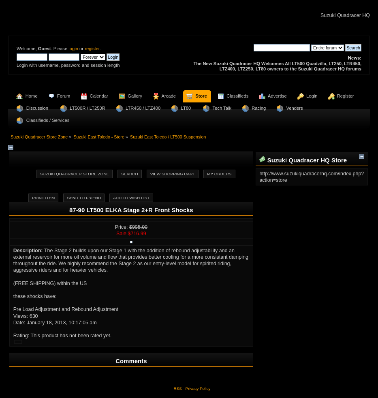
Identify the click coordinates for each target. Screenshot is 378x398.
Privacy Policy (197, 388)
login (73, 48)
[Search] (282, 47)
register (92, 48)
